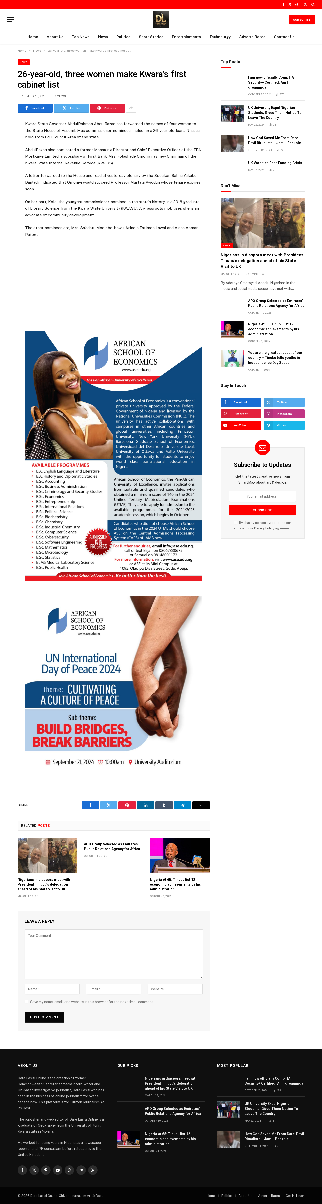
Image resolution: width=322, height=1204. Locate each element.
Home (32, 37)
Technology (220, 37)
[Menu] (10, 19)
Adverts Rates (252, 37)
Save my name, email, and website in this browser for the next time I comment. (92, 1002)
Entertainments (186, 37)
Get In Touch (295, 1196)
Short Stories (151, 37)
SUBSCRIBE (301, 19)
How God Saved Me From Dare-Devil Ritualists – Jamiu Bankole (274, 140)
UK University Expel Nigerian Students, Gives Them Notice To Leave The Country (275, 113)
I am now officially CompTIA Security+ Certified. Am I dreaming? (271, 82)
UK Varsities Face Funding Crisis (275, 163)
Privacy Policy (264, 528)
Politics (123, 37)
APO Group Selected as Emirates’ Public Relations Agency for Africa (112, 846)
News (103, 37)
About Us (55, 37)
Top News (81, 37)
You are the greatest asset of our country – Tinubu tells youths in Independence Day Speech (275, 358)
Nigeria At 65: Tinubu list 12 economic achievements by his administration (175, 884)
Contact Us (284, 37)
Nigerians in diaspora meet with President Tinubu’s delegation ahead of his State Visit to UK (44, 884)
